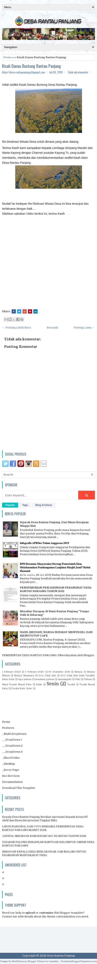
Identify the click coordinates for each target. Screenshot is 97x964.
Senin (53, 683)
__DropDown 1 (12, 739)
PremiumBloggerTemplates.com (79, 961)
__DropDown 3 (12, 751)
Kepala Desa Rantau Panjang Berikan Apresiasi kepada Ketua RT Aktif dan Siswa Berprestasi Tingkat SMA (45, 818)
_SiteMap (8, 763)
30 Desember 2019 (59, 672)
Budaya (78, 672)
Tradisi (71, 684)
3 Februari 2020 (34, 672)
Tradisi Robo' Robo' (21, 688)
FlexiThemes (19, 961)
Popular (10, 505)
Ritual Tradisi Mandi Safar (17, 684)
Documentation (12, 781)
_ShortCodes (11, 757)
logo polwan (24, 679)
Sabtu (39, 684)
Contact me (9, 916)
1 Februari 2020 (11, 672)
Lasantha (54, 961)
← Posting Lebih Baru (16, 327)
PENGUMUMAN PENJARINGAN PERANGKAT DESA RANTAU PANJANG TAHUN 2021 (55, 589)
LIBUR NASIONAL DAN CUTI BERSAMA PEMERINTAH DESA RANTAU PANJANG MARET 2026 (42, 828)
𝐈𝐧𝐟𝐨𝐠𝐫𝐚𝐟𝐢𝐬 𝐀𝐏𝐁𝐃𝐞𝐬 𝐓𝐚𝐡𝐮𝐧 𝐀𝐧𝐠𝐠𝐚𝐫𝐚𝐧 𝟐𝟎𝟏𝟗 (44, 543)
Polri (77, 679)
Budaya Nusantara (24, 675)
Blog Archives (43, 505)
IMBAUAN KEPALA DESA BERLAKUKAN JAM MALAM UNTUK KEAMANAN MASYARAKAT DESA (44, 853)
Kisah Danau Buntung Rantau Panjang (31, 66)
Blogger (88, 655)
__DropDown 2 (12, 745)
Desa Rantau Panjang (61, 955)
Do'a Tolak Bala (47, 675)
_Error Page (10, 769)
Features (8, 727)
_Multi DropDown (14, 733)
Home (7, 57)
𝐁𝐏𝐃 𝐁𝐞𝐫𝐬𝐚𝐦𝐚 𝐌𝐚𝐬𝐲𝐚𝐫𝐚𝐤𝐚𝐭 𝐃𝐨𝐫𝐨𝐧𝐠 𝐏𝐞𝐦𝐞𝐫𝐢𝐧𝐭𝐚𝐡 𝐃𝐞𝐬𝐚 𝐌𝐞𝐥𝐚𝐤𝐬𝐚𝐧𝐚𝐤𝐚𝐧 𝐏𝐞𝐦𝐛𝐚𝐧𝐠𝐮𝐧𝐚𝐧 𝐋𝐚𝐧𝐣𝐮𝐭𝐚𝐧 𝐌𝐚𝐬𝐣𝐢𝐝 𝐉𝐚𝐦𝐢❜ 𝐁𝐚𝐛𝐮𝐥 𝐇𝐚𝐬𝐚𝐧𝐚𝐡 (55, 567)
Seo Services (11, 775)
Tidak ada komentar (77, 72)
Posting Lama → (84, 327)
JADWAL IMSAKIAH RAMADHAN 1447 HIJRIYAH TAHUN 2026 (44, 836)
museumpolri (64, 679)
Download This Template (18, 787)
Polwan (88, 679)
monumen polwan (44, 679)
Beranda (52, 327)
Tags (25, 505)
